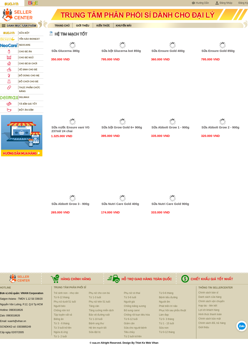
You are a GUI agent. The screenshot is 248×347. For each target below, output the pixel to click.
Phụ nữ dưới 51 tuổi (65, 301)
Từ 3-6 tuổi (130, 297)
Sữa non (163, 327)
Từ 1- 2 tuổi (60, 336)
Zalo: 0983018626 (10, 315)
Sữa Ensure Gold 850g (218, 51)
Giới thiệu (82, 25)
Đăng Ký (243, 2)
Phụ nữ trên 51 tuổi (99, 301)
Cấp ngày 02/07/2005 (12, 332)
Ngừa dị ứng (61, 332)
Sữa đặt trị (95, 332)
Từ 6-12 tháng (61, 297)
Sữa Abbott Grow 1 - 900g (170, 127)
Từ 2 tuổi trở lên (133, 336)
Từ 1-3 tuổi (95, 297)
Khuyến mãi (123, 25)
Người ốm (164, 301)
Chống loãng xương (135, 306)
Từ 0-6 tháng (166, 293)
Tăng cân (94, 306)
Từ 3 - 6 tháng (61, 323)
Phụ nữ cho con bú (99, 293)
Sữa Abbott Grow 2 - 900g (220, 127)
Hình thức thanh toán (210, 314)
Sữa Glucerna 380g (65, 51)
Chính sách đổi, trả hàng (211, 323)
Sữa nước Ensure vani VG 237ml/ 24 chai (70, 129)
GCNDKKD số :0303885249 (15, 326)
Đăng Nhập (223, 2)
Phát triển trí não (168, 306)
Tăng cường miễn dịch (101, 310)
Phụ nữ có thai (132, 293)
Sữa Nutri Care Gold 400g (120, 204)
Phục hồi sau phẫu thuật (172, 310)
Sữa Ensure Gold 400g (168, 51)
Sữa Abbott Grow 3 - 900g (70, 204)
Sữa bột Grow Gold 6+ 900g (121, 127)
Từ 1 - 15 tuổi (166, 323)
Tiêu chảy (129, 332)
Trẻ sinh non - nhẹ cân (66, 293)
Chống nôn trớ (62, 310)
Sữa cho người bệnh (135, 327)
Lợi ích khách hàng (208, 310)
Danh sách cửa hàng (209, 297)
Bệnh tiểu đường (168, 297)
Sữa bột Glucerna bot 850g (121, 51)
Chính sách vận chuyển (211, 301)
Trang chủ (62, 25)
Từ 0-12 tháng (167, 332)
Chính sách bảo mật (209, 318)
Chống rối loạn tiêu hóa (137, 314)
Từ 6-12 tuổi (131, 319)
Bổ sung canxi (132, 310)
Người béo (59, 306)
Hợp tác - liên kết (207, 305)
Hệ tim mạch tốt (97, 327)
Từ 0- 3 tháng (166, 319)
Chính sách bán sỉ (208, 292)
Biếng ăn (59, 319)
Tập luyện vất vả (63, 314)
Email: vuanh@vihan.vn (13, 321)
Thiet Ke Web (143, 342)
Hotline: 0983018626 (11, 310)
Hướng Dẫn (202, 2)
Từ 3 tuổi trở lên (62, 327)
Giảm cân (129, 323)
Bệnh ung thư (96, 323)
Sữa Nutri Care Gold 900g (170, 204)
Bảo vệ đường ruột (99, 314)
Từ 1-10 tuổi (96, 319)
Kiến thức (103, 25)
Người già (129, 301)
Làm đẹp (164, 314)
